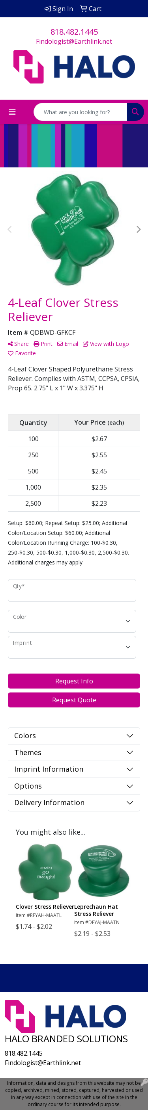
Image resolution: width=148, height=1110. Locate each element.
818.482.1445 (74, 31)
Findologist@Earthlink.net (74, 41)
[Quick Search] (80, 112)
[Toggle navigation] (12, 111)
